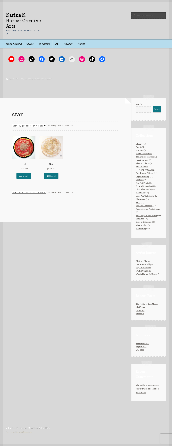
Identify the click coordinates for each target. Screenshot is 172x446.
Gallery (30, 43)
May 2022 (140, 350)
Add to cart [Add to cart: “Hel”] (23, 176)
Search (139, 104)
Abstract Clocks (142, 261)
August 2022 (141, 347)
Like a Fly (140, 310)
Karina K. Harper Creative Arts (23, 20)
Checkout (69, 43)
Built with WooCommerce (19, 432)
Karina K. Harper (14, 43)
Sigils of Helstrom (143, 268)
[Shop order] (29, 125)
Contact (82, 43)
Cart (57, 43)
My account (44, 43)
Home (11, 79)
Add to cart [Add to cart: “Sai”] (51, 176)
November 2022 (142, 343)
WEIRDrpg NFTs (143, 271)
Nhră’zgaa (140, 307)
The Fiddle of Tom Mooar (147, 304)
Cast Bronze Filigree (144, 264)
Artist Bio (140, 313)
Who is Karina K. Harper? (147, 274)
